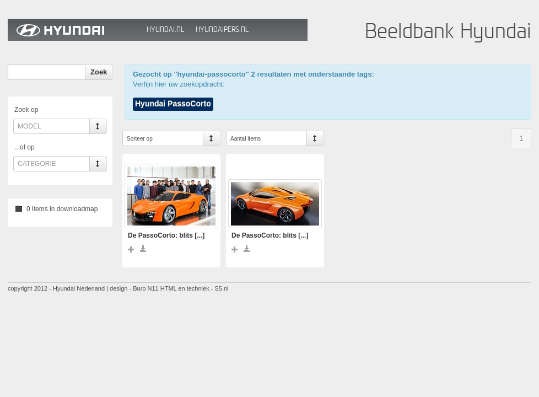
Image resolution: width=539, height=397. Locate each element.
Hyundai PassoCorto (173, 103)
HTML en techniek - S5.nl (194, 288)
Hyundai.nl (165, 29)
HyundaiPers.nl (222, 29)
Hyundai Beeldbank (74, 30)
